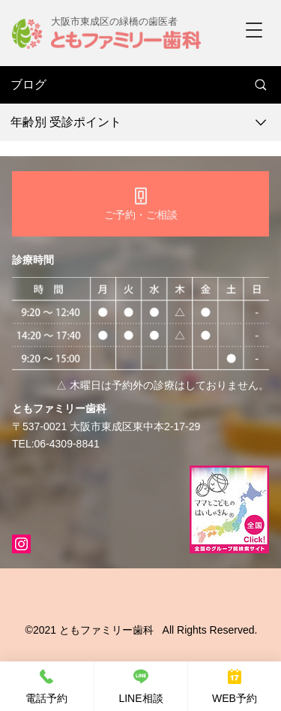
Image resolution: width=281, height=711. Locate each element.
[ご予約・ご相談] (140, 203)
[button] (254, 30)
